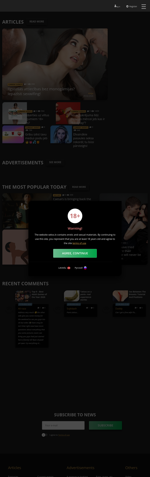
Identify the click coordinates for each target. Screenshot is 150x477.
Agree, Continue (75, 253)
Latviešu (64, 267)
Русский (81, 267)
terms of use (79, 243)
